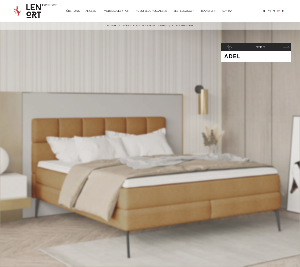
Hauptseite (113, 25)
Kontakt (228, 10)
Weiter (260, 47)
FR (274, 11)
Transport (208, 10)
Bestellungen (184, 10)
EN (269, 11)
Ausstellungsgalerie (151, 10)
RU (283, 11)
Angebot (92, 10)
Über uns (73, 10)
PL (264, 11)
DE (278, 11)
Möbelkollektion (116, 10)
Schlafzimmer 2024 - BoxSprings (166, 25)
